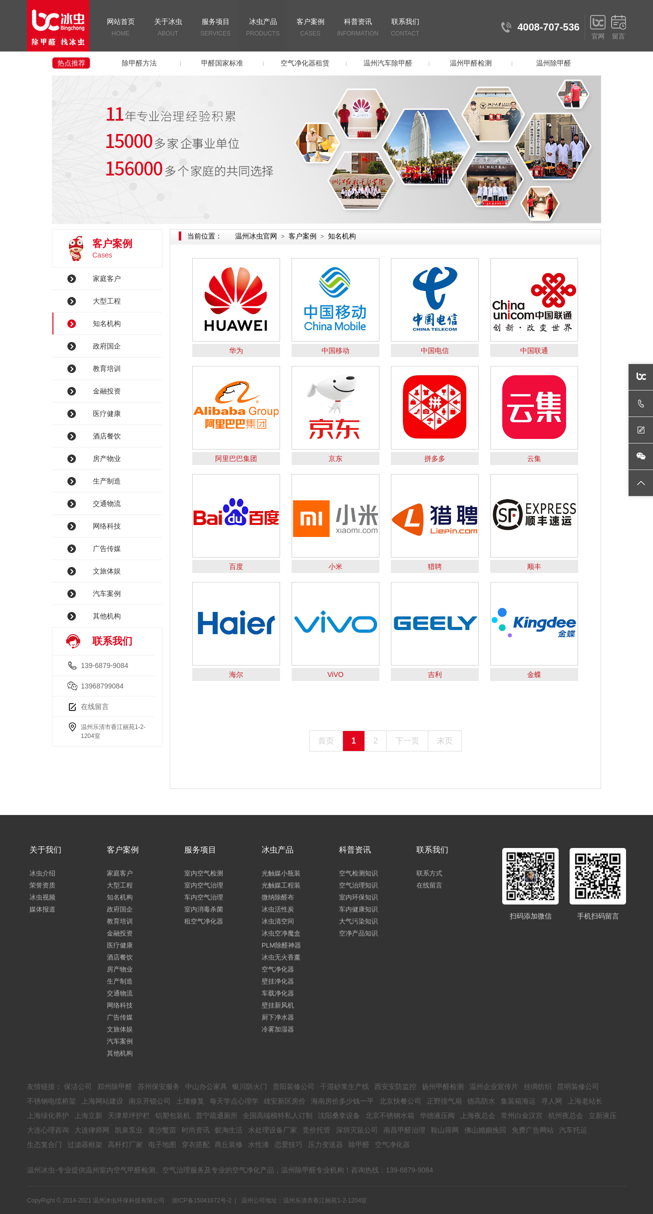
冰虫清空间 (278, 921)
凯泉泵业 (129, 1130)
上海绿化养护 (48, 1116)
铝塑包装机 (172, 1116)
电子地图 (162, 1144)
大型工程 (107, 301)
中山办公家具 (206, 1086)
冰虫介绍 (42, 873)
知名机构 (107, 324)
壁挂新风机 (278, 1005)
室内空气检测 (203, 873)
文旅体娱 (107, 571)
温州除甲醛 (553, 63)
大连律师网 (91, 1130)
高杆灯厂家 (125, 1144)
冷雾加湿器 (278, 1029)
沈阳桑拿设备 (339, 1116)
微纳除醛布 (278, 897)
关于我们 (45, 850)
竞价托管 (316, 1130)
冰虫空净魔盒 (281, 933)
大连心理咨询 (48, 1130)
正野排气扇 (444, 1101)
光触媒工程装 (281, 885)
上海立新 (88, 1116)
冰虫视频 (42, 897)
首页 (326, 740)
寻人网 (551, 1101)
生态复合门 (44, 1144)
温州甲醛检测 (471, 63)
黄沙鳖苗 (162, 1130)
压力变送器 (325, 1144)
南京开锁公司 (150, 1101)
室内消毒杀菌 (203, 909)
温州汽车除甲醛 (387, 63)
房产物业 (107, 458)
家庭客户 (107, 278)
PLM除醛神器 (281, 945)
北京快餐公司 (400, 1101)
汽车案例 (107, 594)
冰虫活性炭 (278, 909)
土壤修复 (190, 1101)
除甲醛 (358, 1144)
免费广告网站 (533, 1130)
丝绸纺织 (538, 1086)
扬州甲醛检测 (443, 1086)
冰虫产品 (263, 28)
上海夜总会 (477, 1116)
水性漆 (258, 1144)
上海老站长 (585, 1101)
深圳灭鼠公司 (357, 1130)
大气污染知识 (358, 921)
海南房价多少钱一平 (342, 1101)
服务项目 (215, 28)
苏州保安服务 (159, 1086)
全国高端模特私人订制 (278, 1116)
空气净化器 (278, 969)
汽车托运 (573, 1130)
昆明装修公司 (578, 1086)
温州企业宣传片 (493, 1086)
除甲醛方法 (139, 63)
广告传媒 (107, 548)
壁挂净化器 (278, 981)
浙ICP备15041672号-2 (202, 1200)
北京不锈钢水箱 (389, 1116)
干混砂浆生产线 (344, 1086)
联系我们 (405, 28)
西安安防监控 (395, 1086)
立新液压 (603, 1116)
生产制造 (107, 481)
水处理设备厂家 (272, 1130)
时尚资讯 (196, 1130)
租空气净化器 (203, 921)
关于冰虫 (168, 28)
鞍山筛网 (445, 1130)
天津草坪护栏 (129, 1116)
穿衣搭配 (196, 1144)
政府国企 (107, 346)
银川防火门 (249, 1086)
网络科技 (107, 526)
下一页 (407, 740)
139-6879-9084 (104, 666)
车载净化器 (278, 993)
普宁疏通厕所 (217, 1116)
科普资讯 (357, 28)
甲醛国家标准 (222, 63)
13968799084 (102, 686)
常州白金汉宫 (522, 1116)
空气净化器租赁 (305, 63)
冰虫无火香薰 (281, 957)
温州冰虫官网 (256, 236)
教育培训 (107, 368)
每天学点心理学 (234, 1101)
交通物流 (107, 504)
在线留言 (95, 706)
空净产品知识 (358, 933)
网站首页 (120, 28)
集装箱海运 (518, 1101)
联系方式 (429, 873)
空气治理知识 (358, 885)
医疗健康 (107, 414)
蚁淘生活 (229, 1130)
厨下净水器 (278, 1017)
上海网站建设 (102, 1101)
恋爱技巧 (289, 1144)
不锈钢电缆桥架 (51, 1101)
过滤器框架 (84, 1144)
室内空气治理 (203, 885)
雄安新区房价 (285, 1101)
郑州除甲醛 (114, 1086)
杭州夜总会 (565, 1116)
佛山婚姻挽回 (485, 1130)
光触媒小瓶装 (281, 873)
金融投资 (107, 391)
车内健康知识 (358, 909)
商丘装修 (229, 1144)
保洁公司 (78, 1086)
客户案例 (310, 28)
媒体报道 (42, 909)
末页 (445, 740)
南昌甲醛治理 (404, 1130)
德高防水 (481, 1101)
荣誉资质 (42, 885)
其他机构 (107, 616)
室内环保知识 (358, 897)
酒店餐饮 (107, 436)
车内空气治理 (203, 897)
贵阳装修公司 (294, 1086)
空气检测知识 (358, 873)
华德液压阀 (437, 1116)
